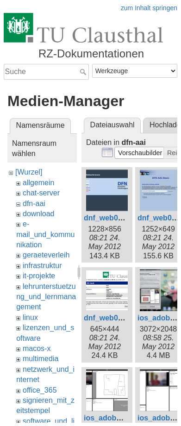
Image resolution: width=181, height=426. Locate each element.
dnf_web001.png (113, 218)
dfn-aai (34, 203)
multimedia (40, 359)
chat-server (41, 193)
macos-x (36, 348)
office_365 (40, 390)
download (39, 214)
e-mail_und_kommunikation (45, 234)
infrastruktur (42, 265)
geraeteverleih (46, 255)
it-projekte (39, 276)
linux (30, 317)
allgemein (38, 183)
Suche (84, 72)
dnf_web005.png (113, 318)
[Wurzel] (28, 172)
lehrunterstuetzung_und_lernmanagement (46, 296)
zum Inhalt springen (149, 8)
